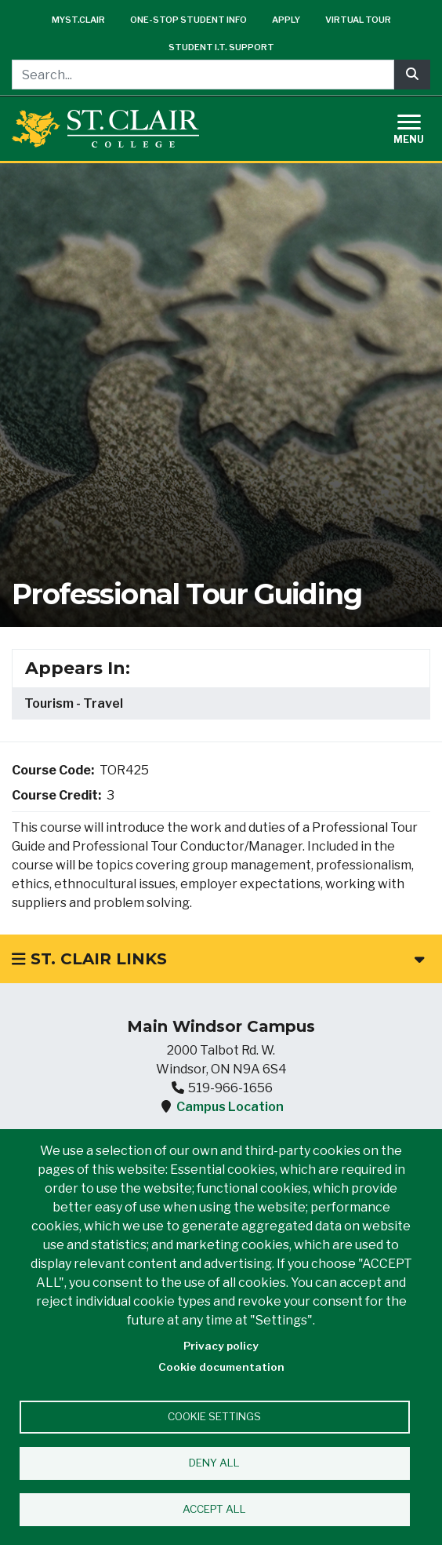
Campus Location (230, 1106)
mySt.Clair (78, 19)
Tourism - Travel (73, 703)
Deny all (214, 1462)
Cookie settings (214, 1416)
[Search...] (203, 74)
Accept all (214, 1509)
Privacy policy (221, 1345)
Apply (286, 19)
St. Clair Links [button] (218, 958)
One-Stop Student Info (188, 19)
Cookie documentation (221, 1367)
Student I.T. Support (221, 47)
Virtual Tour (358, 19)
